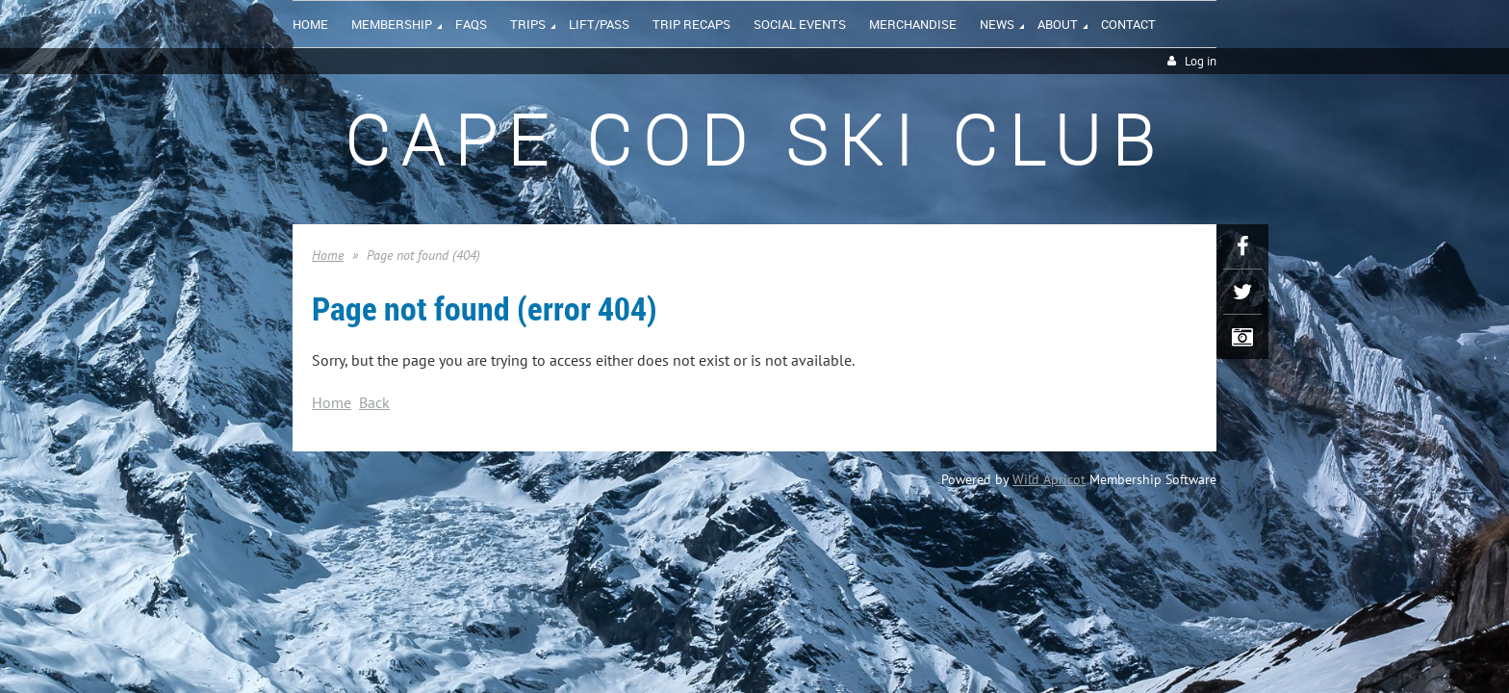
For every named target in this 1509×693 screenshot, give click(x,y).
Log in (1200, 61)
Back (374, 402)
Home (328, 255)
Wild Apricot (1049, 479)
